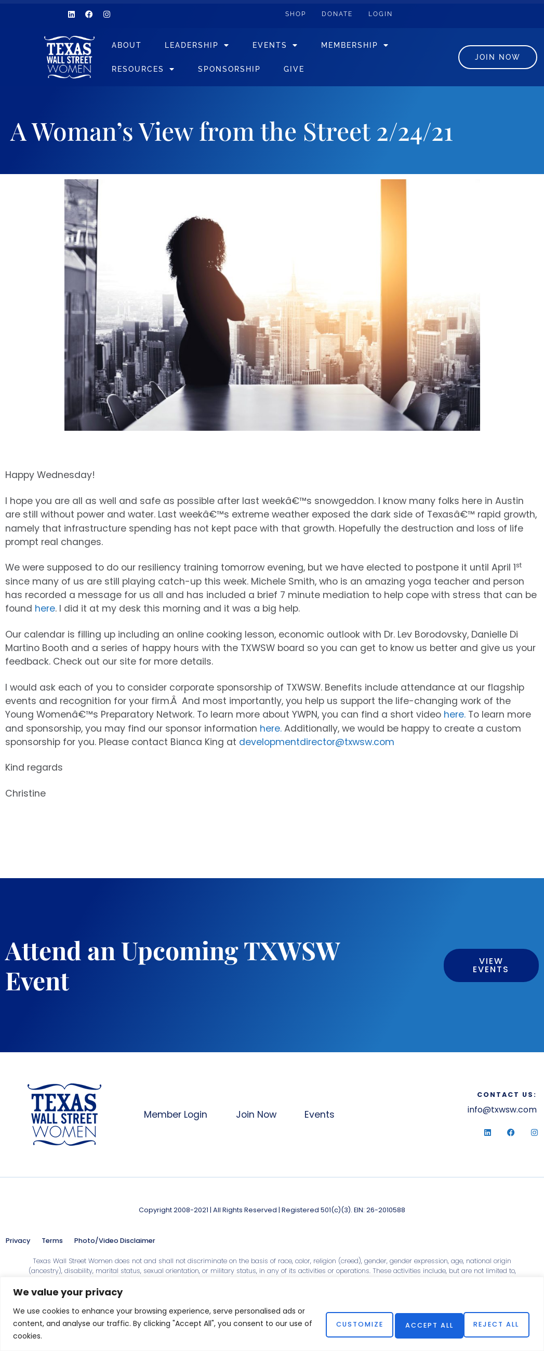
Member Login (176, 1115)
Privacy (18, 1241)
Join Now (266, 1115)
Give (308, 68)
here (45, 609)
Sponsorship (243, 68)
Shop (299, 14)
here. (455, 715)
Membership (369, 45)
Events (289, 45)
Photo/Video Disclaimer (114, 1241)
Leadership (211, 45)
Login (399, 14)
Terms (52, 1241)
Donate (348, 14)
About (141, 45)
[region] (272, 1314)
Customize (322, 1323)
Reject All (406, 1323)
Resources (157, 69)
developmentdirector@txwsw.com (316, 742)
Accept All (490, 1323)
